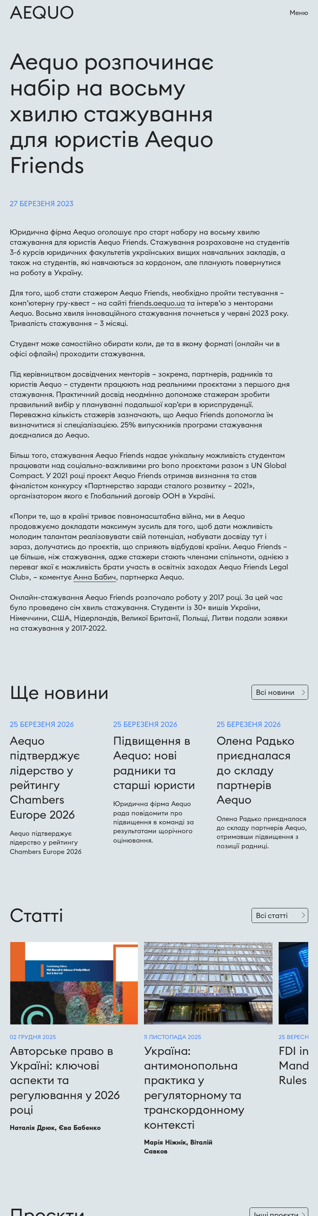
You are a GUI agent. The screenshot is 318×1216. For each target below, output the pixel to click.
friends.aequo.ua (157, 303)
